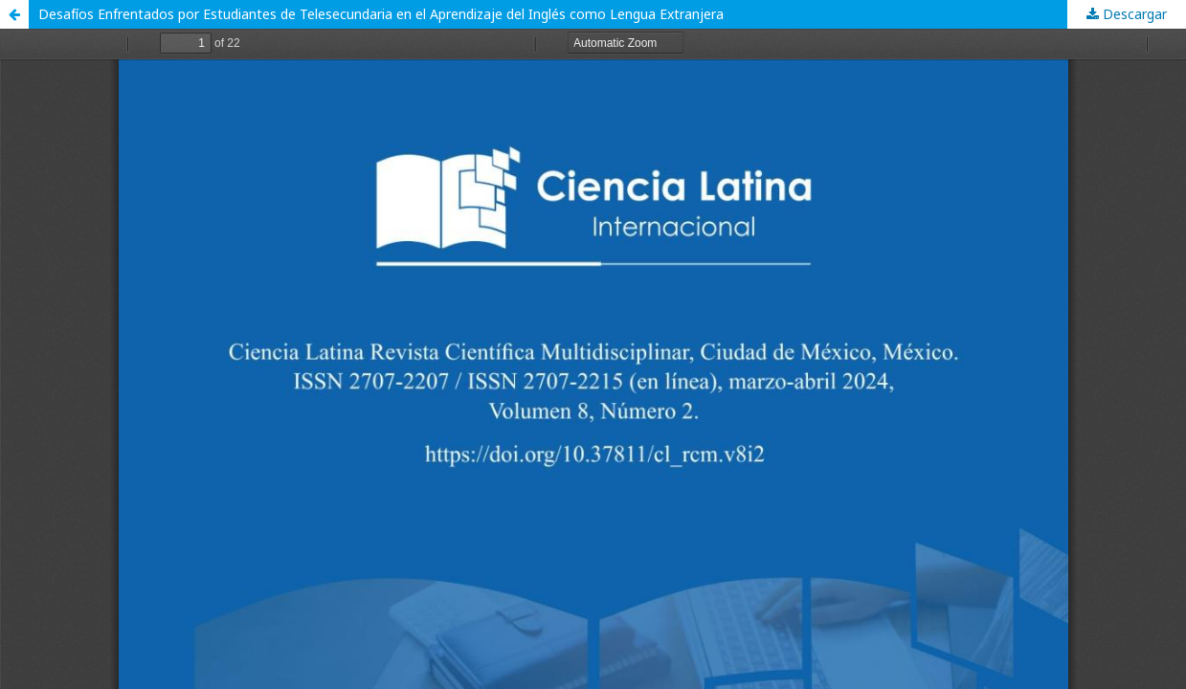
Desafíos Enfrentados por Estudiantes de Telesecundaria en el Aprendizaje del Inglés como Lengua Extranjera (381, 14)
